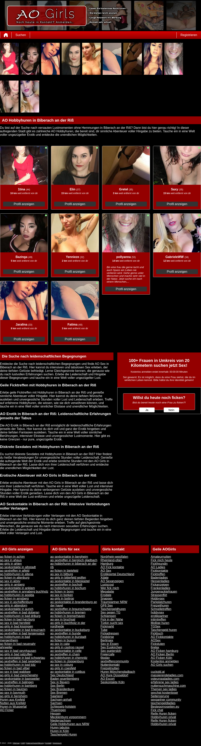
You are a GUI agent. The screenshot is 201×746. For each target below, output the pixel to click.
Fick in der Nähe (111, 619)
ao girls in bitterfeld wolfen (68, 577)
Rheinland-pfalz (111, 560)
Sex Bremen (58, 692)
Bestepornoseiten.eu (165, 706)
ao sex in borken (61, 595)
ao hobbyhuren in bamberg (18, 685)
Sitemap (16, 743)
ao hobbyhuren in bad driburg (20, 616)
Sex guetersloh (110, 650)
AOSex (156, 640)
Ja (146, 410)
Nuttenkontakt (110, 664)
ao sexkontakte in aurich (16, 609)
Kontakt (48, 743)
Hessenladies (160, 581)
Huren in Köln (59, 731)
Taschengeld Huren (63, 734)
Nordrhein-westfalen (114, 556)
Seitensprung (160, 696)
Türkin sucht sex (111, 623)
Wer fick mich (109, 588)
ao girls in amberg (12, 584)
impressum (57, 743)
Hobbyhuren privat (163, 717)
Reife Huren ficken (163, 713)
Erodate (105, 595)
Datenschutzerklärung (35, 743)
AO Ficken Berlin (162, 654)
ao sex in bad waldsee (15, 671)
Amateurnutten (161, 556)
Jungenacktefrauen (164, 591)
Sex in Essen (109, 643)
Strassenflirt (159, 595)
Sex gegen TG (110, 612)
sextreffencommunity (114, 661)
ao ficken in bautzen (13, 689)
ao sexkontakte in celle (66, 650)
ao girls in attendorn (13, 605)
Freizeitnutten (109, 668)
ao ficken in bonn (62, 591)
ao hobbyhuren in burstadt (68, 637)
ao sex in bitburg (61, 574)
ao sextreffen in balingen (17, 682)
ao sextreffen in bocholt (66, 584)
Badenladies (159, 577)
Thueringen (58, 710)
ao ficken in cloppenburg (67, 661)
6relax (155, 647)
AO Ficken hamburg (164, 650)
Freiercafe (107, 654)
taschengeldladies (163, 703)
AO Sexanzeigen (112, 581)
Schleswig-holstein (63, 706)
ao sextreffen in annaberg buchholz (24, 591)
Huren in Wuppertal (13, 706)
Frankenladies (160, 588)
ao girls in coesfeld (63, 668)
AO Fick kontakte (112, 567)
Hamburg (106, 563)
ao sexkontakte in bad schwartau (22, 657)
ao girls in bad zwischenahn (19, 675)
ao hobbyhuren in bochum (68, 588)
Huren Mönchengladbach (117, 671)
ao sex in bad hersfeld (15, 623)
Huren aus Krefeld (12, 699)
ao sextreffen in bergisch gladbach (73, 560)
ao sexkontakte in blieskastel (70, 581)
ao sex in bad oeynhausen (18, 650)
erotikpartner (159, 616)
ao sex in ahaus (11, 560)
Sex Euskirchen (111, 647)
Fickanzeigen (160, 584)
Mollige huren (160, 623)
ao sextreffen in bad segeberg (20, 661)
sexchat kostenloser (164, 692)
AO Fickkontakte (162, 637)
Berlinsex (106, 640)
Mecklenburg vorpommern (68, 717)
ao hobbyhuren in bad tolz (18, 664)
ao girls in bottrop (62, 598)
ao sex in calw (60, 643)
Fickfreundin (159, 563)
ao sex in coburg (61, 664)
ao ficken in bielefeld (64, 570)
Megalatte (107, 591)
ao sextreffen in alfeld (14, 570)
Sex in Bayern (60, 682)
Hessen (55, 713)
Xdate (104, 577)
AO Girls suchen (162, 664)
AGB (23, 743)
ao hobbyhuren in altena (16, 574)
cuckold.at (158, 671)
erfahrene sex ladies (165, 682)
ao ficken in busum (63, 640)
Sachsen (56, 703)
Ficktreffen (158, 574)
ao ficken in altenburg (14, 577)
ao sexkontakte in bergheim (69, 556)
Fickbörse (107, 637)
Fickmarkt (107, 626)
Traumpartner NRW (113, 602)
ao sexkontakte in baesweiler (20, 678)
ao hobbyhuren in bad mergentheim (15, 638)
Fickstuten (158, 643)
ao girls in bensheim (13, 696)
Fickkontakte (159, 570)
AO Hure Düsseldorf (114, 675)
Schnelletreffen (161, 609)
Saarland (56, 696)
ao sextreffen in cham (65, 654)
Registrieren (189, 35)
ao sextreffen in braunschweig (70, 609)
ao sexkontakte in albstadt (18, 567)
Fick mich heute (161, 560)
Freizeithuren (160, 605)
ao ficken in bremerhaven (67, 616)
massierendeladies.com (167, 675)
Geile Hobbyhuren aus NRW (69, 724)
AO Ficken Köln (161, 657)
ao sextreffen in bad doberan (19, 612)
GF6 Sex (106, 605)
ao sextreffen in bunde (65, 633)
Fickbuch (157, 633)
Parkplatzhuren (161, 602)
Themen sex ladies (164, 689)
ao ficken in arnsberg (14, 598)
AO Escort (107, 678)
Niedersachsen (60, 720)
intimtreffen (158, 619)
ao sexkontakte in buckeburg (70, 630)
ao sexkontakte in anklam (17, 588)
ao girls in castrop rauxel (67, 647)
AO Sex (105, 570)
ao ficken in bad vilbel (15, 668)
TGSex (155, 626)
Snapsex (106, 598)
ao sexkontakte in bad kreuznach (22, 630)
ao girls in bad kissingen (16, 626)
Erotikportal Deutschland (117, 574)
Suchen (20, 35)
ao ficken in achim (12, 556)
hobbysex (157, 612)
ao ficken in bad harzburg (17, 619)
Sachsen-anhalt (61, 699)
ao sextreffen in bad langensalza (22, 633)
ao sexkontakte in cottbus (67, 671)
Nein (171, 410)
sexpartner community (166, 699)
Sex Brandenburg (62, 689)
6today (105, 657)
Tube (103, 630)
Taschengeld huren (164, 630)
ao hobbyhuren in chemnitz (68, 657)
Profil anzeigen (24, 204)
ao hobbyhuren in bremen (67, 612)
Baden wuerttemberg (64, 678)
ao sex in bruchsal (62, 619)
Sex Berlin (57, 685)
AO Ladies (158, 567)
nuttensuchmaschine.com (168, 685)
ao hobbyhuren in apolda (17, 595)
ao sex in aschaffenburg (16, 602)
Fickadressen (109, 633)
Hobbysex (157, 598)
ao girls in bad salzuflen (16, 654)
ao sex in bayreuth (12, 692)
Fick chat (157, 710)
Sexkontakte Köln (112, 682)
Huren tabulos (60, 727)
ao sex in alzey (10, 581)
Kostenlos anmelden (165, 661)
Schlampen (108, 616)
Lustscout (107, 584)
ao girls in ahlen (11, 563)
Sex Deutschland (62, 675)
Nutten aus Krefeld (13, 703)
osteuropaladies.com (165, 678)
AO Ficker (7, 710)
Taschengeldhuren (113, 609)
